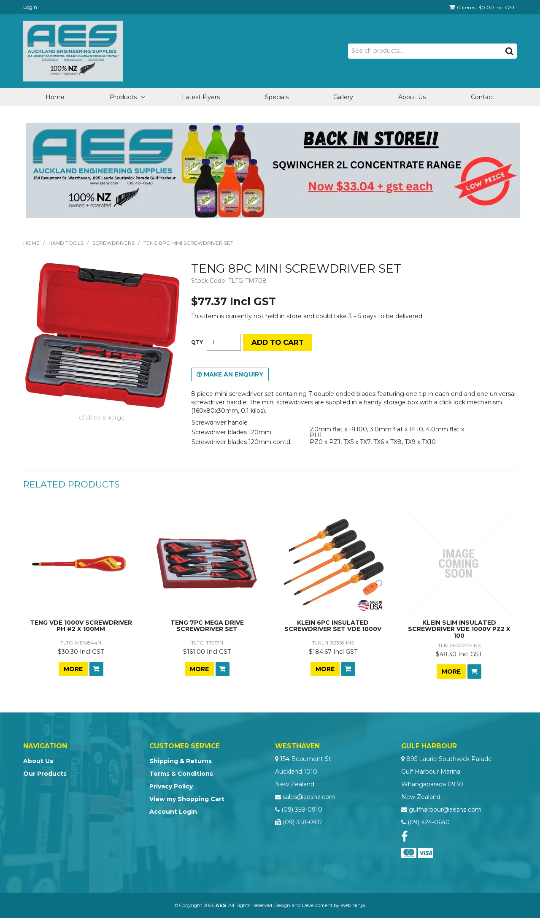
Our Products (45, 773)
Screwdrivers (113, 243)
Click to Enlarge (102, 417)
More (73, 669)
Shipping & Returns (180, 761)
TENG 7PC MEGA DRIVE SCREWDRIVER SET (207, 626)
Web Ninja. (353, 905)
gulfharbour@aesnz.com (445, 809)
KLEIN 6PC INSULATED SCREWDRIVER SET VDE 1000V (332, 626)
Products (123, 97)
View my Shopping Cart (186, 799)
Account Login (173, 811)
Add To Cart (96, 669)
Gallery (343, 97)
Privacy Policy (171, 786)
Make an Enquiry (233, 374)
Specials (277, 97)
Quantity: (197, 342)
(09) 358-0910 (301, 809)
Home (55, 97)
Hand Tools (66, 243)
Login (30, 7)
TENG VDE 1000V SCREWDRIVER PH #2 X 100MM (81, 626)
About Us (412, 97)
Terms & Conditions (181, 773)
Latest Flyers (201, 97)
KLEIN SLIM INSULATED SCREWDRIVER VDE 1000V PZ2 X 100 (459, 629)
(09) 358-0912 (303, 822)
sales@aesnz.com (309, 797)
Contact (482, 97)
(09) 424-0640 (429, 822)
